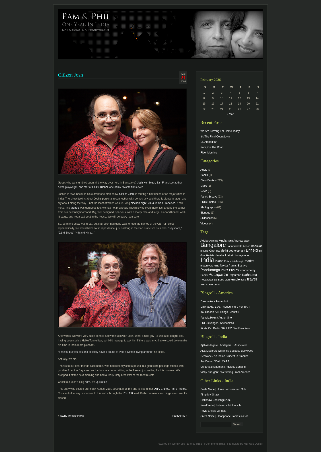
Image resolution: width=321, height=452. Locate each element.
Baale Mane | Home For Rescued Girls (223, 389)
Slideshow (206, 218)
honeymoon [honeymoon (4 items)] (242, 255)
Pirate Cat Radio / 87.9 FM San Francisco (225, 328)
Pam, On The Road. (212, 147)
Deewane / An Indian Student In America (224, 356)
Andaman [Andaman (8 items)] (226, 240)
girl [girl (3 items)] (260, 250)
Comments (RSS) (216, 443)
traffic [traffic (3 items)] (243, 279)
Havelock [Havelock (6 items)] (220, 255)
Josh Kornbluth (146, 182)
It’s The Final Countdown (215, 136)
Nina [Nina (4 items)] (216, 265)
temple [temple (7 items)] (235, 279)
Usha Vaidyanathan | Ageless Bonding (223, 366)
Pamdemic (178, 415)
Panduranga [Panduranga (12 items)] (210, 270)
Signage (205, 212)
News (203, 191)
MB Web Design (253, 443)
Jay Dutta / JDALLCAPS (214, 361)
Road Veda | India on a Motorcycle (220, 405)
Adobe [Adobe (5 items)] (204, 240)
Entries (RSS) (195, 443)
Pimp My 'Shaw (209, 394)
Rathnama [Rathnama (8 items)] (249, 274)
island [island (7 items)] (219, 261)
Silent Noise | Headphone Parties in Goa (224, 416)
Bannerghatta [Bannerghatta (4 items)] (235, 245)
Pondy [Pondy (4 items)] (204, 274)
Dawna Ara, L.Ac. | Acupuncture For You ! (225, 306)
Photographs (208, 207)
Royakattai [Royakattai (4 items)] (206, 279)
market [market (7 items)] (249, 261)
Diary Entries (161, 388)
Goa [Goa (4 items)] (202, 255)
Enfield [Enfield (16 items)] (252, 250)
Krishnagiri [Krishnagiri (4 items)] (238, 261)
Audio (203, 169)
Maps (203, 185)
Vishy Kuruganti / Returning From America (225, 372)
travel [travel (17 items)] (252, 279)
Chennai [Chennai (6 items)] (214, 250)
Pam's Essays (208, 196)
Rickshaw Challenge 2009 (215, 400)
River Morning (208, 152)
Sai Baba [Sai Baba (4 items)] (219, 279)
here (87, 381)
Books (204, 175)
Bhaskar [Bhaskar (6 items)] (256, 246)
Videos (204, 223)
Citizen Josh (126, 194)
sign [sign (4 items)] (227, 279)
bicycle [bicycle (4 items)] (204, 250)
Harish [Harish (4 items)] (210, 255)
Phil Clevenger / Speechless (217, 323)
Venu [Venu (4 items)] (217, 284)
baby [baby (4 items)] (246, 240)
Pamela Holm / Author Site (216, 317)
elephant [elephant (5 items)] (239, 250)
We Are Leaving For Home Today (220, 131)
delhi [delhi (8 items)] (224, 250)
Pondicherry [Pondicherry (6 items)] (247, 270)
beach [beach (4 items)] (246, 245)
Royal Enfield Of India (213, 410)
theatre (75, 207)
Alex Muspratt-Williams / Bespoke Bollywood (226, 350)
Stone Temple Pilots (72, 415)
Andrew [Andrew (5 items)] (238, 240)
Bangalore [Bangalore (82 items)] (213, 245)
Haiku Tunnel (100, 187)
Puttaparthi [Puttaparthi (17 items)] (218, 274)
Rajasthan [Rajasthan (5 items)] (234, 274)
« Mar (230, 114)
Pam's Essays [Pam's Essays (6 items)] (237, 265)
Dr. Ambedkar (208, 141)
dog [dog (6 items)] (230, 250)
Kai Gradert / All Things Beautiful (219, 312)
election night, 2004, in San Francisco (153, 203)
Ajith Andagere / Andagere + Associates (223, 345)
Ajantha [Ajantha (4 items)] (213, 240)
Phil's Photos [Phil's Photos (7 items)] (230, 270)
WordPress (178, 443)
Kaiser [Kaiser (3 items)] (227, 261)
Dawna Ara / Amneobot (214, 301)
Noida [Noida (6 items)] (224, 265)
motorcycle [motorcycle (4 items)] (206, 265)
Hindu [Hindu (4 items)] (230, 255)
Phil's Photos (178, 388)
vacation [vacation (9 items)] (206, 284)
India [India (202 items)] (207, 259)
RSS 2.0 (128, 393)
